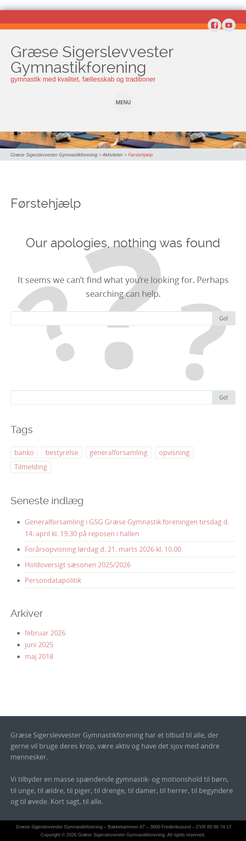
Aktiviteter (113, 154)
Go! (223, 318)
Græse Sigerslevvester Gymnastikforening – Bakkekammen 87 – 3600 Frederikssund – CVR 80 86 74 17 (124, 826)
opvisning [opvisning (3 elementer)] (174, 452)
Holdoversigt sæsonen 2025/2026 (78, 564)
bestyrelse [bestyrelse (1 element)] (61, 452)
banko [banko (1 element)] (24, 452)
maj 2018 (39, 656)
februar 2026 (45, 632)
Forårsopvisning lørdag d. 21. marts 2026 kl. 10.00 (103, 549)
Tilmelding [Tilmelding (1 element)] (30, 466)
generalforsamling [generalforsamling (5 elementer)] (119, 452)
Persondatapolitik (53, 580)
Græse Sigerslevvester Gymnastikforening (92, 59)
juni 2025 (39, 644)
